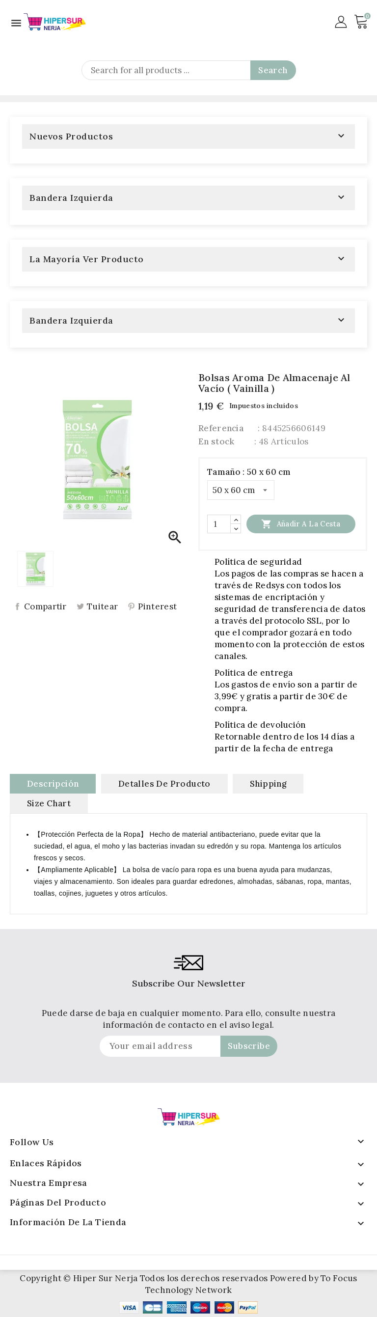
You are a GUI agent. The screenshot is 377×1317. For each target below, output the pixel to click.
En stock (216, 441)
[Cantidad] (219, 524)
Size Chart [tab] (49, 803)
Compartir (45, 607)
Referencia (220, 428)
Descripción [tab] (53, 783)
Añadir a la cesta (300, 523)
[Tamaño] (240, 490)
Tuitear (102, 607)
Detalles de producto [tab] (164, 783)
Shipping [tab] (268, 783)
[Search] (188, 70)
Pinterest (157, 607)
